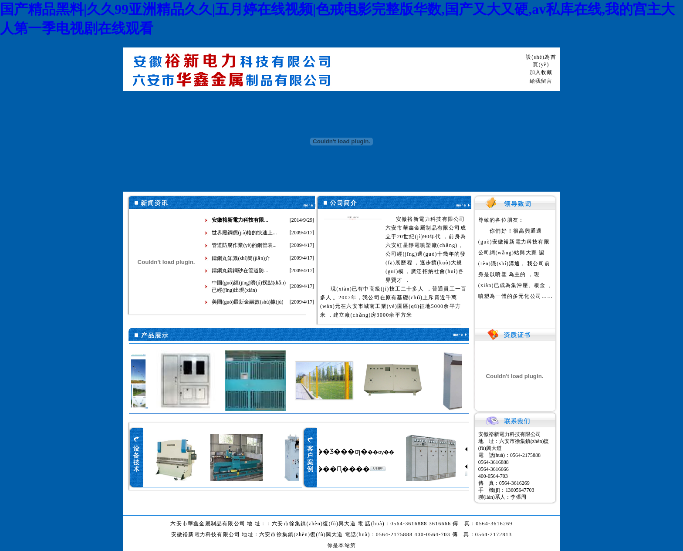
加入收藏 (541, 72)
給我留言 (541, 81)
